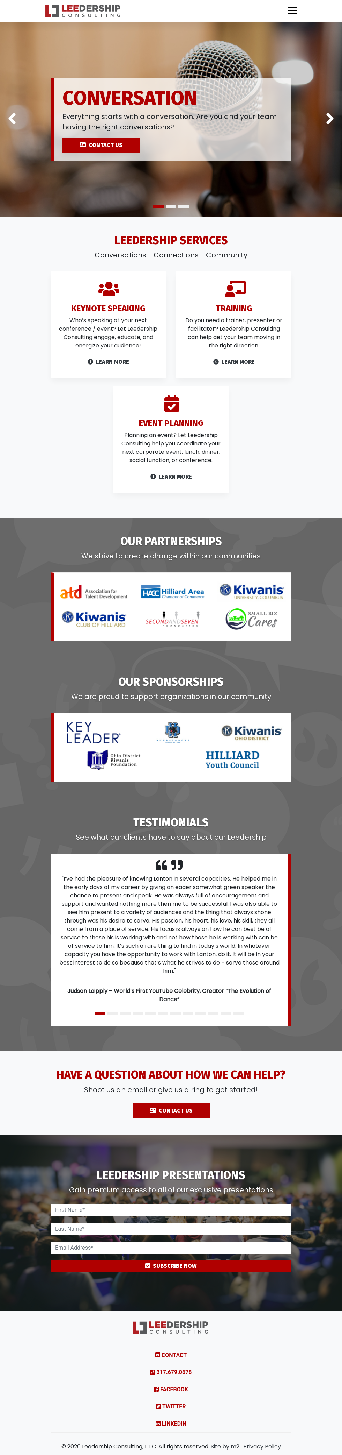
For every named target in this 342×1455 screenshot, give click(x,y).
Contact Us (171, 1144)
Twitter (171, 1406)
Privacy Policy (262, 1446)
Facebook (171, 1389)
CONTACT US (101, 145)
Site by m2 (225, 1446)
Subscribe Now (171, 1266)
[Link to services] (108, 349)
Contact (171, 1355)
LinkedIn (171, 1423)
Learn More (234, 396)
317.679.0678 (171, 1372)
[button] (12, 119)
